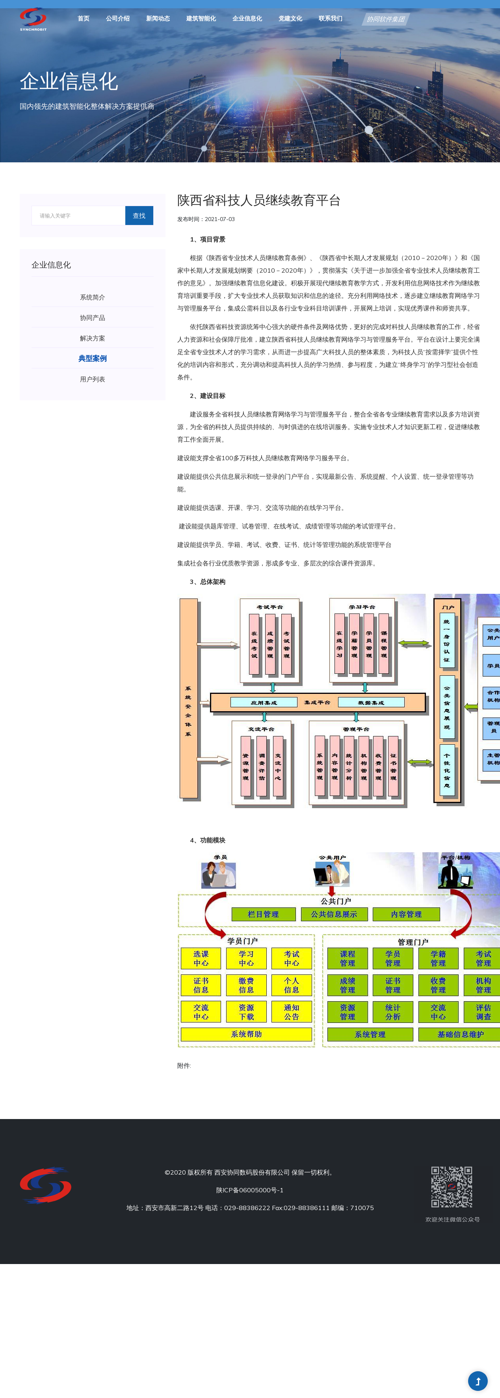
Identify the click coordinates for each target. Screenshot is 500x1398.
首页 (83, 19)
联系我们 (330, 19)
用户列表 (92, 379)
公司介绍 (118, 19)
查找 (139, 215)
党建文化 (290, 19)
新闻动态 (158, 19)
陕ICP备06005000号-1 (250, 1190)
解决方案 (92, 338)
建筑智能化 (201, 19)
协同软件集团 (386, 20)
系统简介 (92, 297)
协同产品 (92, 318)
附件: (184, 1065)
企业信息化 (247, 19)
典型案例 (92, 358)
